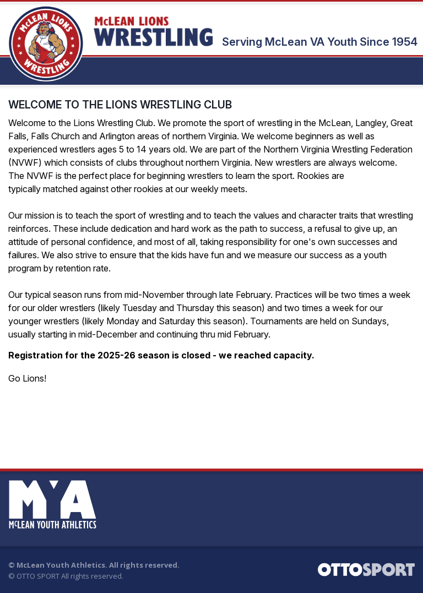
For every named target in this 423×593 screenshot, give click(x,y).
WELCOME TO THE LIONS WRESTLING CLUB (120, 104)
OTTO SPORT (38, 576)
